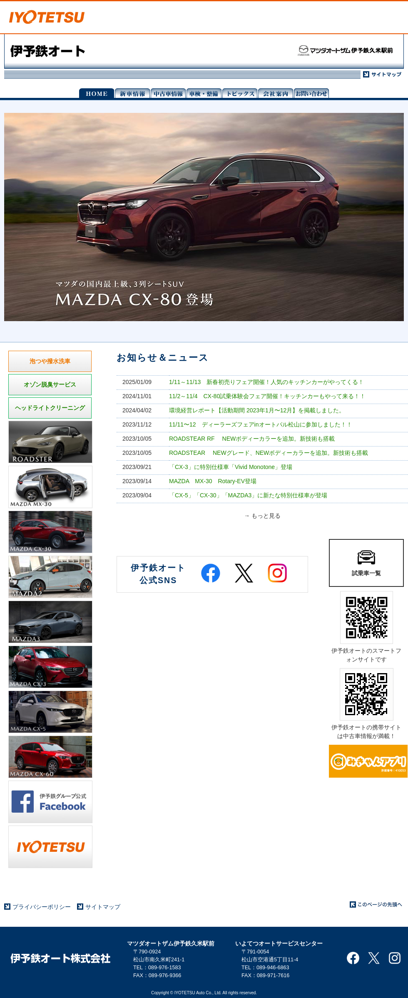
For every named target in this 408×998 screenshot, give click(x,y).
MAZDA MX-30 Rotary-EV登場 (212, 481)
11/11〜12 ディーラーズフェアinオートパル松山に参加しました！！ (260, 424)
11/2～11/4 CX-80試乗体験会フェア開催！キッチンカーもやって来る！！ (267, 396)
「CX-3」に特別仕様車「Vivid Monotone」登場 (230, 467)
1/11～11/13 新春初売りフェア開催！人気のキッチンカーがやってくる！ (266, 382)
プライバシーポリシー (41, 906)
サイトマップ (102, 906)
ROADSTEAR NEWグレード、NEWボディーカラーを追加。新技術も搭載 (268, 452)
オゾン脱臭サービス (50, 384)
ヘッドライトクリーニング (50, 407)
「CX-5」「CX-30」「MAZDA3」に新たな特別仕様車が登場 (248, 495)
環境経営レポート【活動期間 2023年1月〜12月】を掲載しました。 (257, 410)
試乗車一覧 (366, 562)
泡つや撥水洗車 (50, 361)
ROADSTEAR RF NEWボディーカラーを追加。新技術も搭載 (252, 438)
